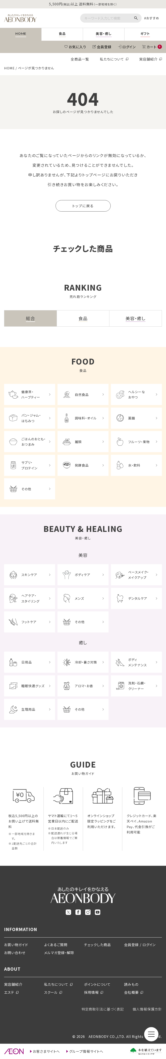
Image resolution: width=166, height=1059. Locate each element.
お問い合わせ (15, 952)
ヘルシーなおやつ (136, 394)
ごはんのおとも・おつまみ (33, 442)
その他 (26, 489)
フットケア (29, 622)
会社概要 (131, 992)
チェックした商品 (97, 944)
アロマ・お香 (84, 686)
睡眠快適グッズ (33, 686)
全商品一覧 (80, 59)
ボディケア (82, 574)
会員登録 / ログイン (140, 944)
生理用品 (28, 709)
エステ (9, 992)
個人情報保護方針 (147, 1009)
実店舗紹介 (148, 59)
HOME (9, 68)
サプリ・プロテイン (29, 465)
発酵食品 (82, 465)
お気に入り (77, 46)
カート (154, 46)
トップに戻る (83, 205)
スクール (51, 992)
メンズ (79, 598)
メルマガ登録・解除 (59, 952)
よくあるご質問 (55, 944)
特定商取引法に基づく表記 (102, 1009)
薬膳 (131, 418)
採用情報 (91, 992)
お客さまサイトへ (46, 1051)
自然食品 (82, 394)
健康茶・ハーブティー (30, 394)
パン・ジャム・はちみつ (31, 418)
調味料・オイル (86, 418)
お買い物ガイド (16, 944)
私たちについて (112, 59)
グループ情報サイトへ (86, 1051)
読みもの (131, 984)
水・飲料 (134, 465)
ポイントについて (97, 984)
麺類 (78, 441)
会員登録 (104, 46)
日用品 (26, 662)
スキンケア (29, 574)
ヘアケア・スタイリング (30, 598)
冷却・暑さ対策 (86, 662)
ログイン (129, 46)
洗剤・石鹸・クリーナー (137, 686)
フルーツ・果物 (139, 441)
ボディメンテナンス (137, 662)
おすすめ (152, 18)
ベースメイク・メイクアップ (138, 575)
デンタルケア (137, 598)
